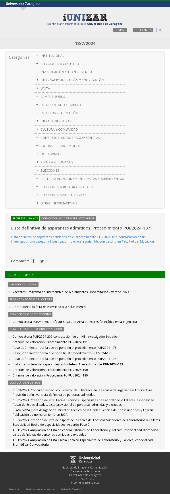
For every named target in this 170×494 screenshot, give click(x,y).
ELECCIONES (50, 170)
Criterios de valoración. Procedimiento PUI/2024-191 (50, 342)
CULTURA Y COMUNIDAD (59, 129)
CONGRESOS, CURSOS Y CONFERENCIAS (70, 137)
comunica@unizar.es (87, 482)
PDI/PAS (120, 30)
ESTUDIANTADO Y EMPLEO (61, 105)
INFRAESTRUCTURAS (56, 121)
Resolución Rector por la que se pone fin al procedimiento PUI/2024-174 (64, 359)
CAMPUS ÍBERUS (53, 96)
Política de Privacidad (71, 489)
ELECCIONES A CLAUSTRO (60, 64)
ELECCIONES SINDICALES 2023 (63, 195)
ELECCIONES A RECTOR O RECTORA (67, 187)
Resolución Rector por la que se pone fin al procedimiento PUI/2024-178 (64, 347)
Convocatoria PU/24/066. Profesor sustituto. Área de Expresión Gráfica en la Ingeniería (75, 322)
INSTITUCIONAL (52, 55)
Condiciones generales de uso (40, 489)
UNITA (45, 88)
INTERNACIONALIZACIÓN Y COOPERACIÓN (72, 80)
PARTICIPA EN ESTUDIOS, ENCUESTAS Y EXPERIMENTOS (82, 178)
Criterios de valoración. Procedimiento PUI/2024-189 (50, 375)
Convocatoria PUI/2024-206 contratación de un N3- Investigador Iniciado (65, 336)
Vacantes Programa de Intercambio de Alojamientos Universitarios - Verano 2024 (71, 292)
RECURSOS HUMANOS (57, 162)
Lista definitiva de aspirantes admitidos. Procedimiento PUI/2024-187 (68, 364)
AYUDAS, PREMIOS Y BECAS (61, 146)
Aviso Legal (14, 489)
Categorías (19, 57)
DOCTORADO (51, 154)
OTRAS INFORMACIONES (59, 203)
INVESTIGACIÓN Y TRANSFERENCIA (66, 72)
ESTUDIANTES (143, 30)
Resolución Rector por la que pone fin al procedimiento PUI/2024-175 (62, 353)
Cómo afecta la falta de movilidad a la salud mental (49, 307)
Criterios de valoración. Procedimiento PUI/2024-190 (50, 370)
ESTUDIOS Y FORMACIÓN (59, 113)
